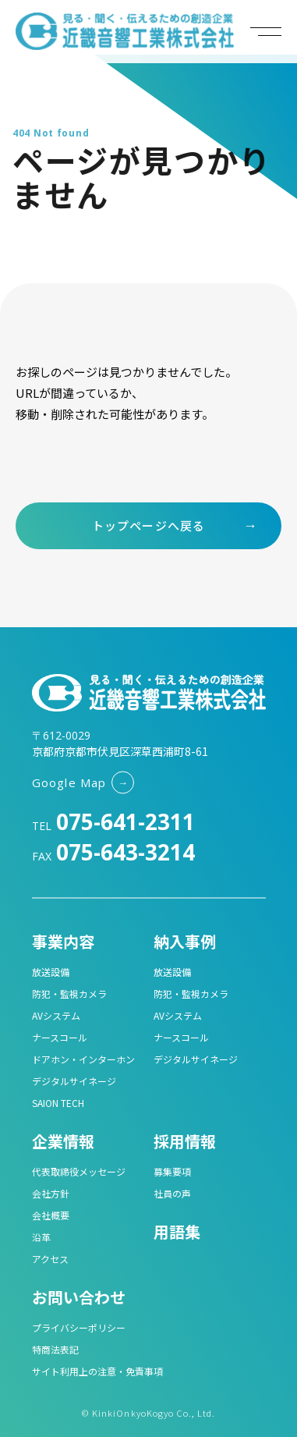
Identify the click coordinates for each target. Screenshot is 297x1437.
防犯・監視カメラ (69, 993)
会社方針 (50, 1193)
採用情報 (185, 1141)
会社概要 (50, 1215)
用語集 (177, 1231)
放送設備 (50, 971)
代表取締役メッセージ (79, 1171)
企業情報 (63, 1141)
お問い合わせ (79, 1297)
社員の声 (172, 1193)
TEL (113, 825)
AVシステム (56, 1015)
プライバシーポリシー (79, 1327)
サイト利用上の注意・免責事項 (97, 1371)
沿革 (41, 1237)
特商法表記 (55, 1349)
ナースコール (59, 1037)
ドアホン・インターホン (83, 1059)
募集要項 (172, 1171)
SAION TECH (58, 1102)
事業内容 (63, 941)
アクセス (50, 1258)
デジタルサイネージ (74, 1081)
